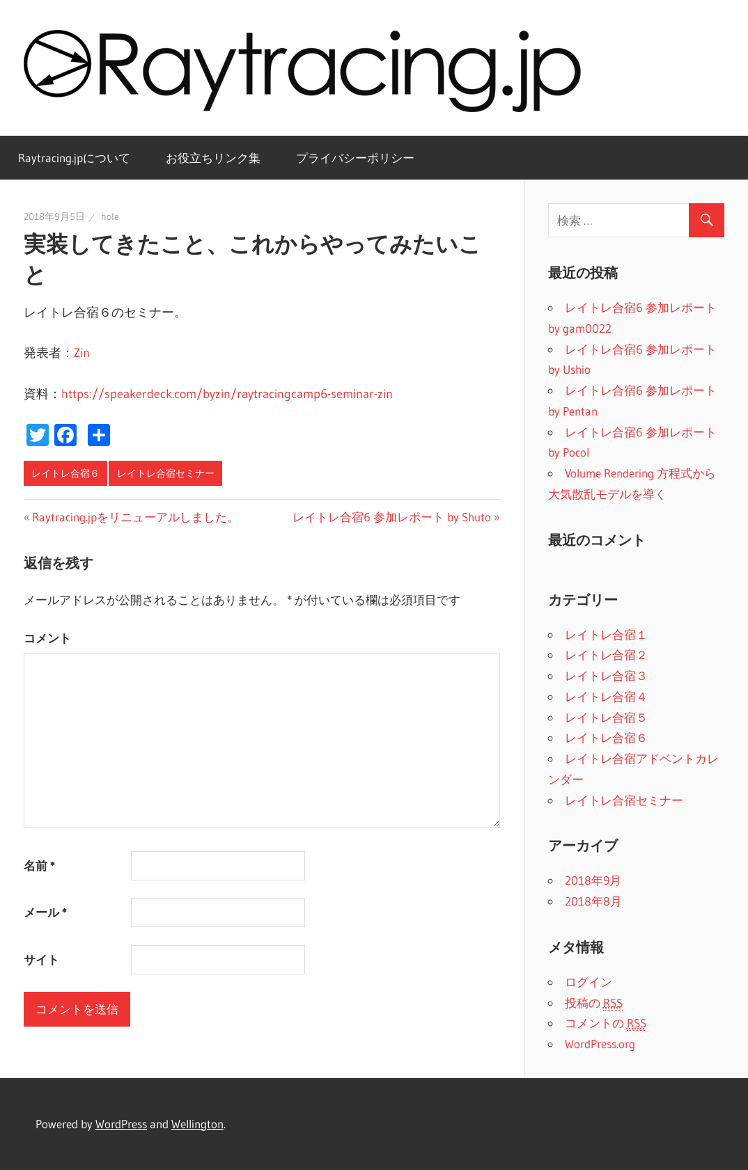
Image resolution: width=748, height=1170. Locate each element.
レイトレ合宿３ (606, 675)
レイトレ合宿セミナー (166, 473)
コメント (47, 638)
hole (110, 216)
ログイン (588, 981)
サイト (41, 959)
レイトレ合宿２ (606, 654)
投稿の (594, 1003)
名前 (39, 865)
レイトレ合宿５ (606, 717)
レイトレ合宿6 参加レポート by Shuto (392, 516)
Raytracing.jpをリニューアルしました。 (135, 516)
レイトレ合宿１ (606, 634)
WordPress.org (600, 1043)
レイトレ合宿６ (65, 473)
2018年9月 (593, 880)
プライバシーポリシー (355, 157)
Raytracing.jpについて (74, 157)
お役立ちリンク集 (213, 157)
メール (45, 912)
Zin (82, 353)
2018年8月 (593, 901)
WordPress (121, 1123)
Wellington (197, 1123)
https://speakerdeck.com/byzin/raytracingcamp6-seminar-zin (227, 394)
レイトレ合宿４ (606, 696)
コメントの (605, 1023)
